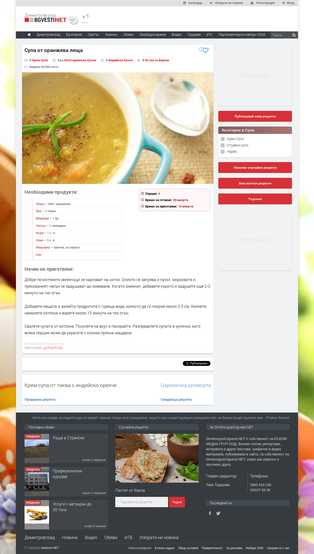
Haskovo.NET (50, 548)
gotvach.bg (52, 347)
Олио (40, 240)
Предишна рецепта (40, 399)
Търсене (255, 199)
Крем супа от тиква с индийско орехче (71, 385)
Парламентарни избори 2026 (241, 34)
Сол (38, 254)
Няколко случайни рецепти (255, 167)
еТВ (128, 537)
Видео (91, 537)
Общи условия (188, 548)
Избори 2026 (254, 548)
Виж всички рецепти (255, 183)
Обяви (111, 537)
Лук (39, 211)
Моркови (43, 218)
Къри (40, 233)
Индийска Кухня (120, 60)
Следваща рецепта (176, 399)
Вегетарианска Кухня (80, 60)
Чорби (232, 151)
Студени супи (237, 145)
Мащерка (43, 247)
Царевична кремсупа (186, 385)
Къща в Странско (68, 437)
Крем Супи (40, 60)
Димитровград (40, 537)
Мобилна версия (139, 548)
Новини (111, 34)
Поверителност (212, 548)
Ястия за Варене (157, 60)
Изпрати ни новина (159, 537)
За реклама (234, 548)
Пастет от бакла (130, 490)
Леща (40, 204)
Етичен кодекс (165, 548)
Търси (177, 502)
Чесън (41, 225)
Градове (194, 34)
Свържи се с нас (278, 548)
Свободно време (152, 34)
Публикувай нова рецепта (255, 116)
